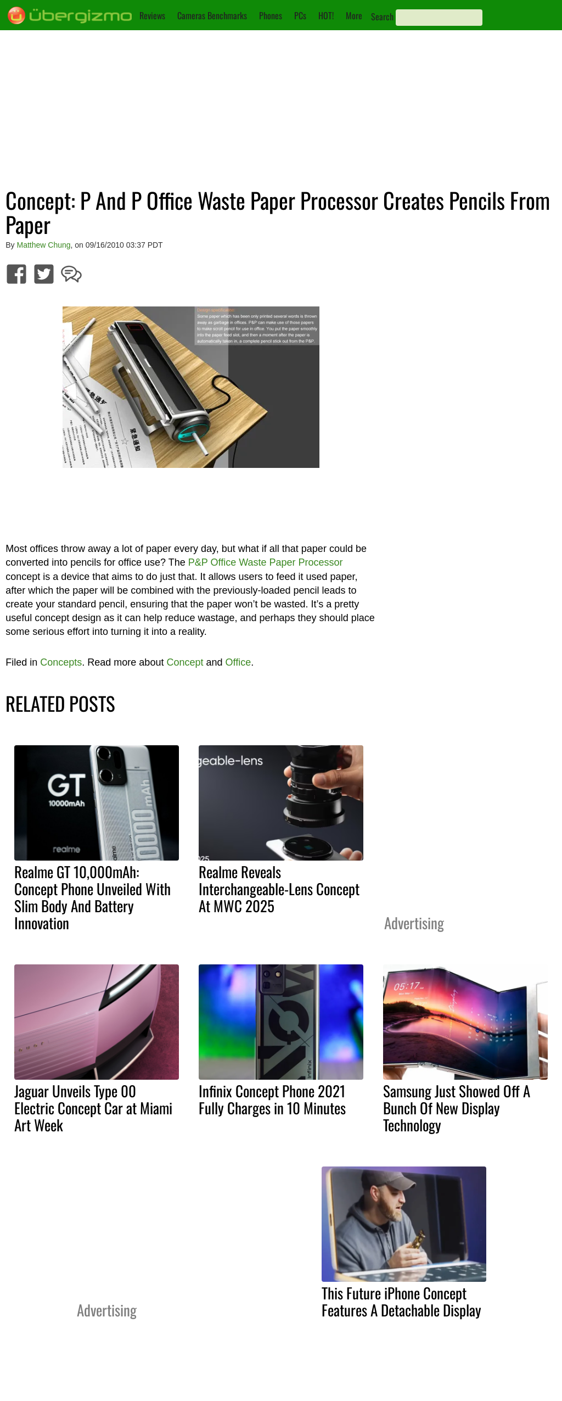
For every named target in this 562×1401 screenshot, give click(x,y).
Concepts (61, 662)
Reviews (152, 15)
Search (382, 16)
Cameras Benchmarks (212, 15)
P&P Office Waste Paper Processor (265, 562)
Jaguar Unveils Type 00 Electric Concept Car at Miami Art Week (93, 1108)
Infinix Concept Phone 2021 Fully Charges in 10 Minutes (272, 1099)
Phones (270, 15)
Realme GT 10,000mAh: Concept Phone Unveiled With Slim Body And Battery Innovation (92, 897)
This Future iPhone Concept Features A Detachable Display (401, 1301)
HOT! (326, 15)
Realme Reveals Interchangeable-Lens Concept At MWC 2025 (279, 889)
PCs (300, 15)
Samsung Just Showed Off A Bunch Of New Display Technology (456, 1108)
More (354, 15)
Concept (184, 662)
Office (238, 662)
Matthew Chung (43, 245)
